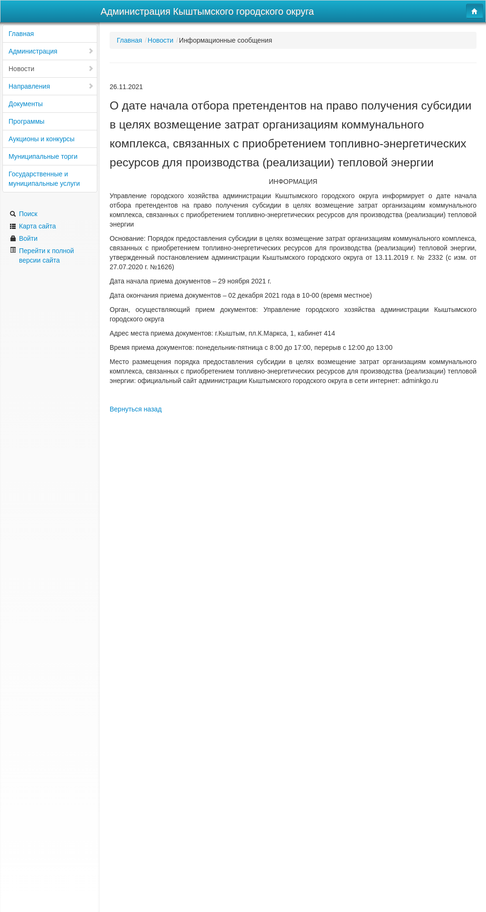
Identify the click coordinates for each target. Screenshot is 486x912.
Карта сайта (32, 226)
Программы (27, 121)
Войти (23, 238)
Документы (26, 104)
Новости (51, 69)
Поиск (23, 214)
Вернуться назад (136, 409)
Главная (21, 33)
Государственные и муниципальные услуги (44, 178)
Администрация (51, 51)
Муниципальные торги (43, 156)
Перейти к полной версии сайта (41, 255)
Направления (51, 86)
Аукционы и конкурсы (42, 139)
